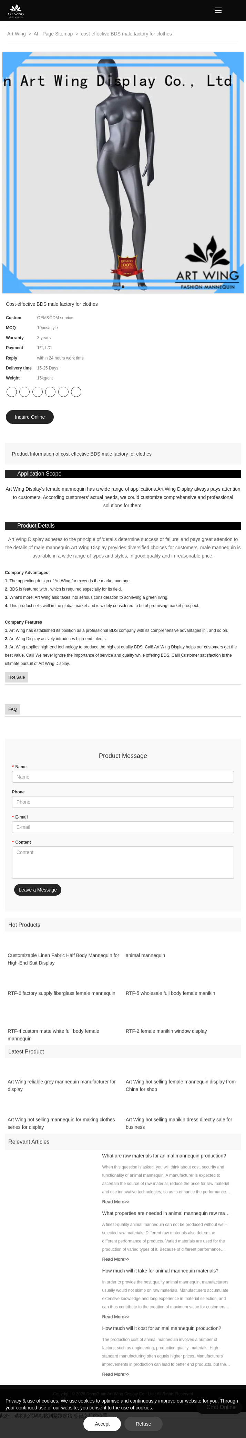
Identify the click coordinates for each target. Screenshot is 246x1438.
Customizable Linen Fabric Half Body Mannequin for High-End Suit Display (63, 965)
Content (21, 842)
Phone (18, 792)
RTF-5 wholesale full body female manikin (170, 999)
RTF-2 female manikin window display (166, 1037)
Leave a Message (38, 890)
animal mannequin (145, 962)
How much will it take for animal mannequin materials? (160, 1277)
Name (19, 766)
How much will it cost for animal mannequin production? (161, 1334)
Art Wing (17, 34)
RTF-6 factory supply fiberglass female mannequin (61, 999)
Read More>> (116, 1208)
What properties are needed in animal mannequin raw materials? (166, 1219)
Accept (102, 1424)
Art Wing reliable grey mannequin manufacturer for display (62, 1092)
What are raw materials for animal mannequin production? (164, 1162)
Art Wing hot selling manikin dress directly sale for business (179, 1130)
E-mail (20, 817)
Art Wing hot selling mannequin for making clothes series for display (61, 1130)
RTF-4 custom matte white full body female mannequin (53, 1041)
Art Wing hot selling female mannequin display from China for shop (181, 1092)
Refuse (143, 1424)
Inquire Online (30, 417)
